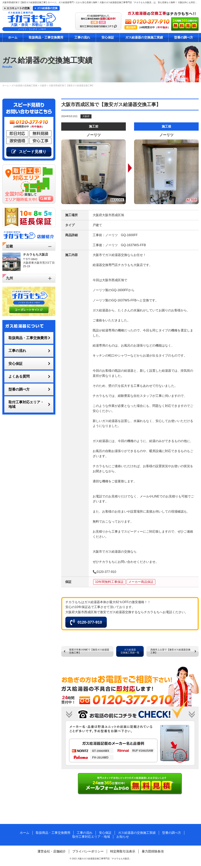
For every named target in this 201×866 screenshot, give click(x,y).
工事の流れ (82, 37)
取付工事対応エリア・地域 (26, 404)
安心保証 (107, 37)
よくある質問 (19, 376)
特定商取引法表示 (122, 851)
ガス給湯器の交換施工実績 (144, 37)
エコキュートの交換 (18, 8)
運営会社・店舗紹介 (51, 851)
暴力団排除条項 (153, 851)
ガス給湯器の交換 (47, 8)
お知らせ (122, 836)
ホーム (12, 37)
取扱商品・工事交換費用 (46, 37)
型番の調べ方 (183, 37)
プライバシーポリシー (88, 851)
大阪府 (86, 116)
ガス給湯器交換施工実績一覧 (130, 651)
